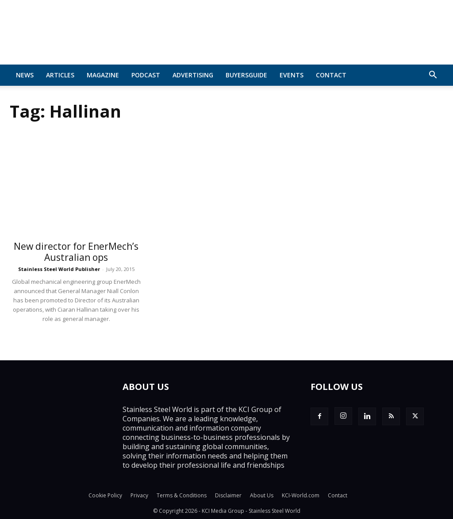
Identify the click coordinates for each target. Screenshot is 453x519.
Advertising (193, 75)
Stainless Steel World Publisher (59, 269)
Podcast (145, 75)
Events (291, 75)
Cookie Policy (105, 495)
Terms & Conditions (182, 495)
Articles (60, 75)
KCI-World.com (300, 495)
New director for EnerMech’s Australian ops (76, 251)
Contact (331, 75)
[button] (432, 75)
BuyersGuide (246, 75)
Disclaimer (228, 495)
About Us (261, 495)
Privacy (139, 495)
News (25, 75)
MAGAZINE (103, 75)
